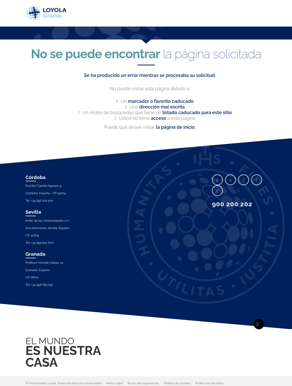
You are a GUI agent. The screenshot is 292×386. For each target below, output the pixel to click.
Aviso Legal (114, 383)
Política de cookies (177, 383)
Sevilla (33, 212)
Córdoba (36, 177)
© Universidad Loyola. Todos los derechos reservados (64, 383)
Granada (36, 254)
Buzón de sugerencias (143, 383)
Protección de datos (209, 383)
